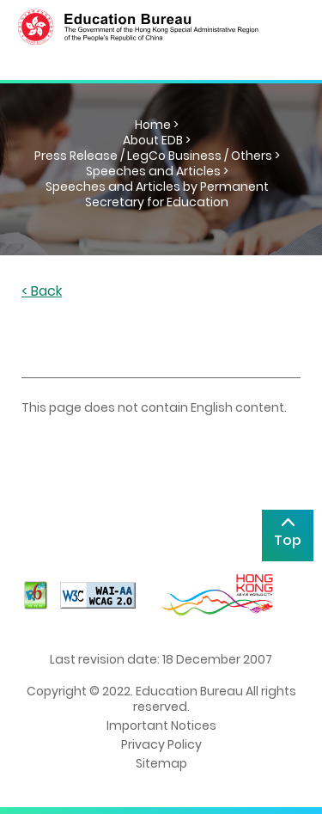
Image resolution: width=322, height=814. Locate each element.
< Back (41, 292)
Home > (157, 124)
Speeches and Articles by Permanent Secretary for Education (157, 194)
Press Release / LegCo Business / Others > (157, 155)
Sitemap (161, 763)
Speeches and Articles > (157, 171)
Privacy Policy (161, 744)
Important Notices (161, 725)
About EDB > (157, 140)
